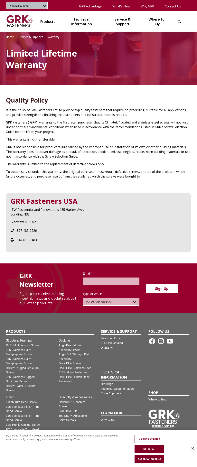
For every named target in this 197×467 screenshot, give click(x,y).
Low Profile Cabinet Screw (23, 424)
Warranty (107, 347)
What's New (121, 6)
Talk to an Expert (112, 338)
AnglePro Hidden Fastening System (70, 347)
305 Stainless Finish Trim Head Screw (22, 409)
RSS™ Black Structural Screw (21, 388)
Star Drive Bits (68, 411)
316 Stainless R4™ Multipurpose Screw (19, 361)
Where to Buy (157, 399)
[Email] (111, 281)
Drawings (107, 384)
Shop (153, 392)
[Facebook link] (151, 341)
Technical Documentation (117, 388)
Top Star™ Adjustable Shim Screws (73, 418)
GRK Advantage (90, 6)
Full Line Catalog (112, 342)
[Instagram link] (160, 341)
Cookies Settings (149, 439)
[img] (19, 21)
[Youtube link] (170, 341)
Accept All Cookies (149, 460)
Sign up (161, 288)
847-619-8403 (27, 240)
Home (10, 37)
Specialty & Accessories (75, 397)
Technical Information (114, 375)
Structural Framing (19, 340)
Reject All (149, 450)
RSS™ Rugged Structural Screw (22, 370)
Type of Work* (92, 294)
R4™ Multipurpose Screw (22, 345)
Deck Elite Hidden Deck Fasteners (74, 379)
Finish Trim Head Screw (21, 402)
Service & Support (31, 37)
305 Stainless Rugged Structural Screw (20, 379)
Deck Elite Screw (70, 363)
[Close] (192, 449)
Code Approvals (111, 393)
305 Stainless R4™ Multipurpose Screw (19, 352)
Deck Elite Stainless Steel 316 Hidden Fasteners (75, 370)
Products (15, 331)
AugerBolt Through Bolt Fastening (74, 356)
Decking (64, 340)
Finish (10, 397)
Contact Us (173, 6)
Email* (87, 273)
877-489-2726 (27, 230)
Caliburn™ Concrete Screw (72, 404)
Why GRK (147, 6)
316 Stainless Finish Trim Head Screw (22, 418)
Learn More (112, 413)
